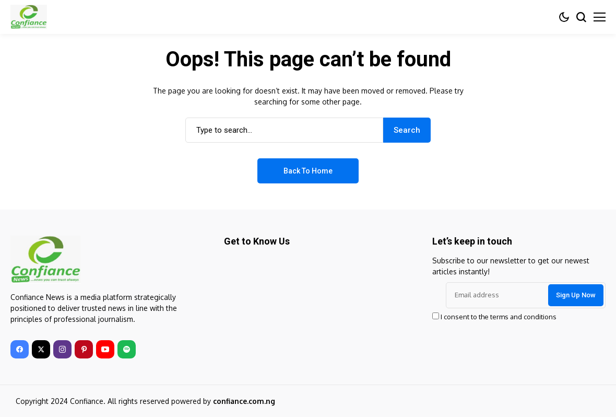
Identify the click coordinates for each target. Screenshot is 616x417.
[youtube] (105, 349)
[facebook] (19, 349)
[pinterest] (84, 349)
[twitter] (41, 349)
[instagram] (62, 349)
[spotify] (126, 349)
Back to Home (308, 171)
